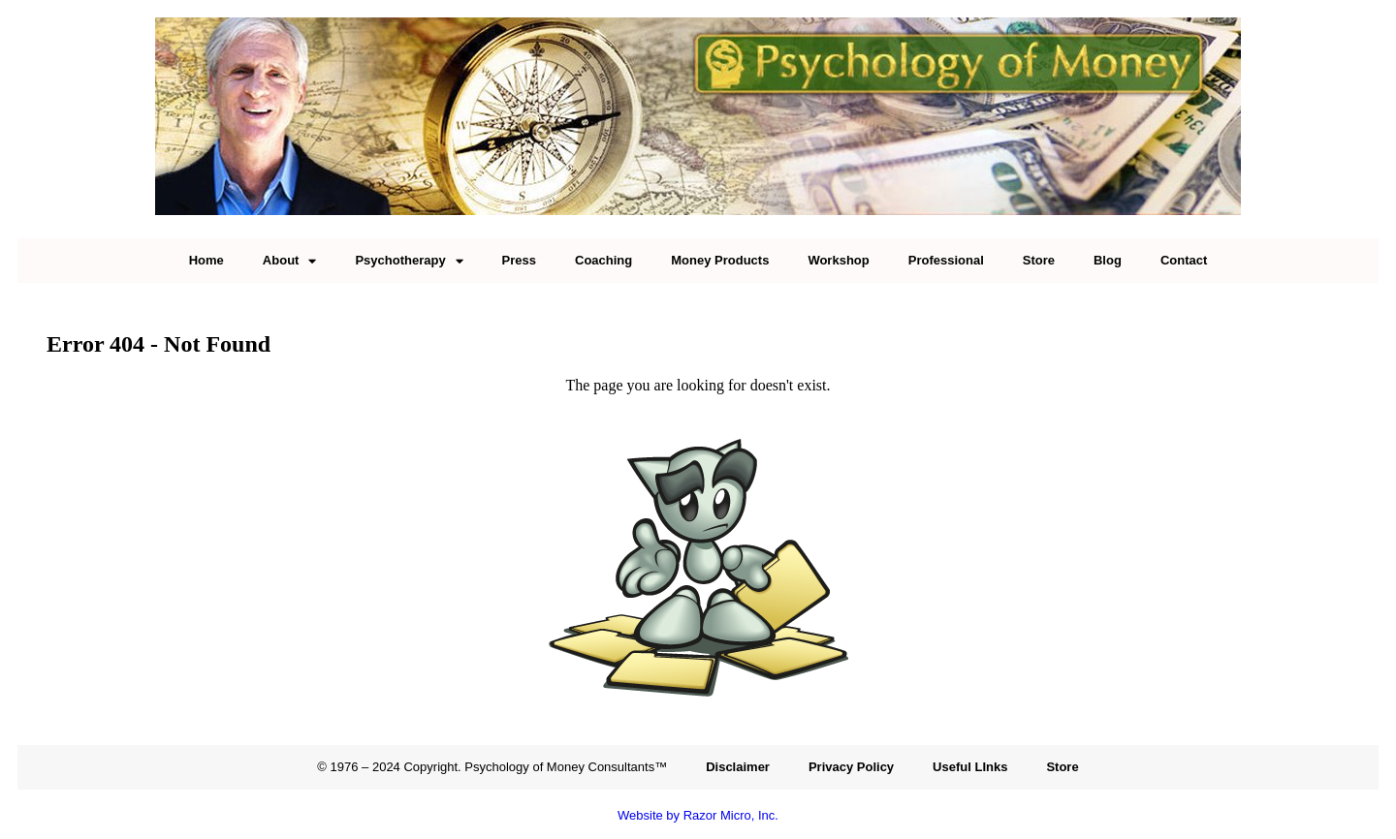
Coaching (603, 260)
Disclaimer (738, 767)
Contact (1183, 260)
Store (1039, 260)
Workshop (838, 260)
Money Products (720, 260)
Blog (1108, 260)
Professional (946, 260)
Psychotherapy (408, 261)
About (290, 261)
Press (519, 260)
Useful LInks (970, 767)
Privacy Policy (851, 767)
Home (206, 260)
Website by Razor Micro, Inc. (698, 815)
